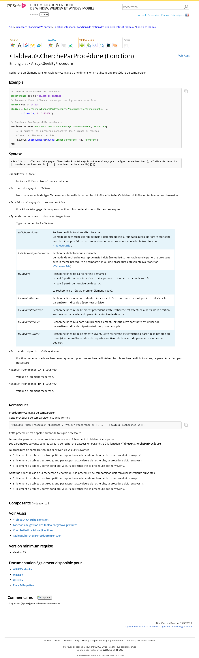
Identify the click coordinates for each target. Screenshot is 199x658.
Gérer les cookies (146, 640)
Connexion (153, 15)
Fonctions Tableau (146, 27)
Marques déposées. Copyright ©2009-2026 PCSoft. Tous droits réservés (99, 646)
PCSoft (47, 640)
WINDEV (18, 577)
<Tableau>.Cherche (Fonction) (31, 522)
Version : (35, 14)
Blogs (84, 640)
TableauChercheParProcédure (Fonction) (37, 538)
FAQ (77, 640)
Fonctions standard (64, 27)
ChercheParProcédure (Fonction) (32, 532)
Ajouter (44, 599)
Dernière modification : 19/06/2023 (174, 625)
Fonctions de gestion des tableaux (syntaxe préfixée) (45, 527)
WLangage (21, 27)
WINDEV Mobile (22, 571)
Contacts (130, 640)
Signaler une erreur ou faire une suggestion (147, 628)
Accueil (142, 15)
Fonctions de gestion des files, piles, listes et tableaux (105, 27)
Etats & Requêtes (23, 587)
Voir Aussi (184, 55)
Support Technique (99, 640)
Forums (68, 640)
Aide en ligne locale (182, 628)
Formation (117, 640)
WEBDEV (18, 582)
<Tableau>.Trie (61, 247)
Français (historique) (172, 15)
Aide (11, 27)
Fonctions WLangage (40, 27)
